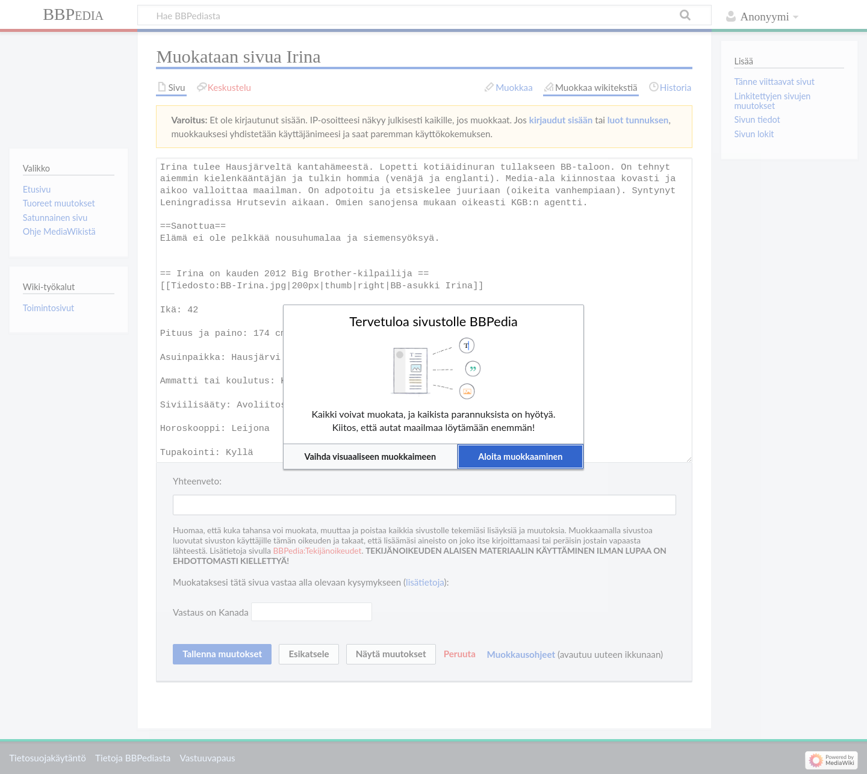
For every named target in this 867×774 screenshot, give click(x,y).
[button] (370, 456)
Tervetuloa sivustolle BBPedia (433, 321)
